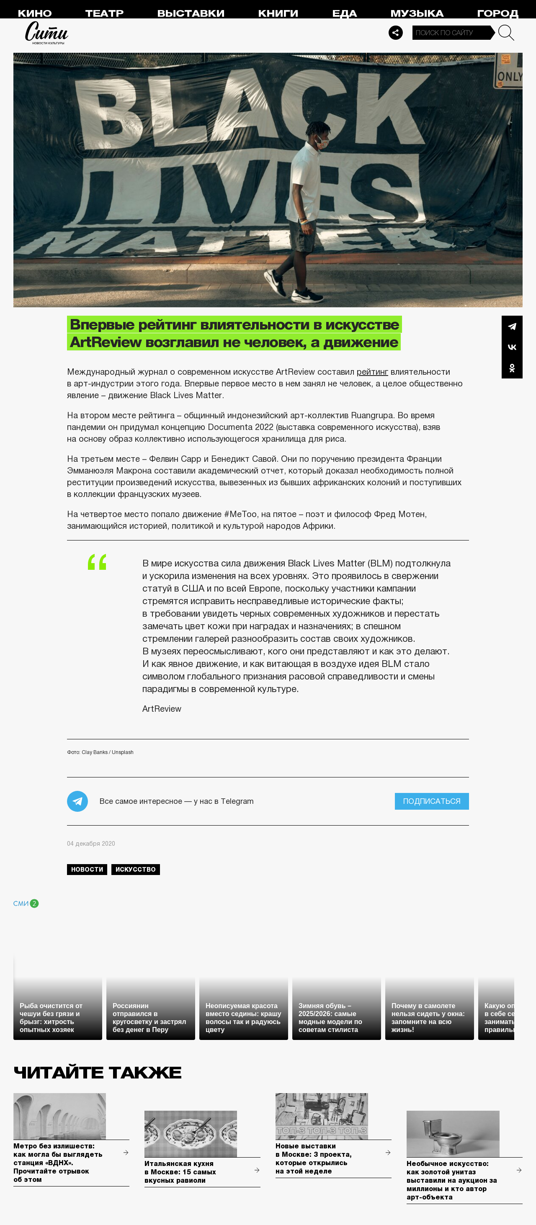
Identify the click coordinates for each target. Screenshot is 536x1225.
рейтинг (372, 371)
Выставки (190, 13)
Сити (47, 32)
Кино (35, 13)
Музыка (416, 13)
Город (497, 13)
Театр (104, 13)
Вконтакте (512, 347)
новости (87, 869)
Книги (278, 13)
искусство (136, 869)
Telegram (512, 326)
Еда (344, 13)
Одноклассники (512, 368)
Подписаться (432, 801)
